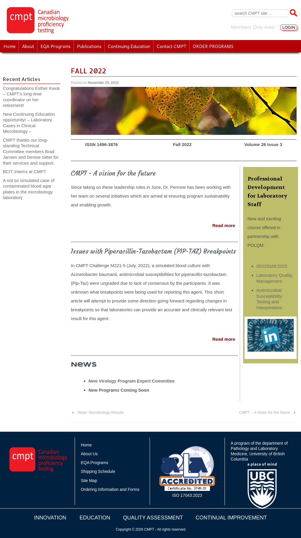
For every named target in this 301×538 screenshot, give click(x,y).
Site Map (89, 480)
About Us (89, 453)
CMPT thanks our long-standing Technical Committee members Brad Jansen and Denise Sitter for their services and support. (30, 151)
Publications (89, 46)
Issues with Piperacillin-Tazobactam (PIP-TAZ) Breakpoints (153, 251)
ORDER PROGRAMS (213, 46)
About (28, 46)
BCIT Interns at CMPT (27, 171)
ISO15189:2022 (271, 266)
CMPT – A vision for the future (264, 412)
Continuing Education (129, 46)
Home (10, 46)
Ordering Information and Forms (110, 489)
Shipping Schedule (98, 471)
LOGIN (288, 27)
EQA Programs (56, 46)
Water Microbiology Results (101, 412)
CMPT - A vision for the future (113, 173)
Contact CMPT (171, 46)
